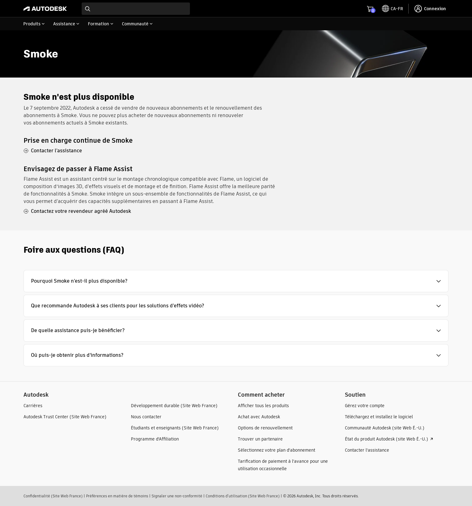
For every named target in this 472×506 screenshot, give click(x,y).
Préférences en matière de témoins (117, 496)
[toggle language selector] (392, 8)
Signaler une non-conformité (177, 496)
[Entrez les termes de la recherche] (136, 8)
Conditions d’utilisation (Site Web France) (243, 496)
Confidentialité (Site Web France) (53, 496)
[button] (236, 281)
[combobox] (136, 8)
